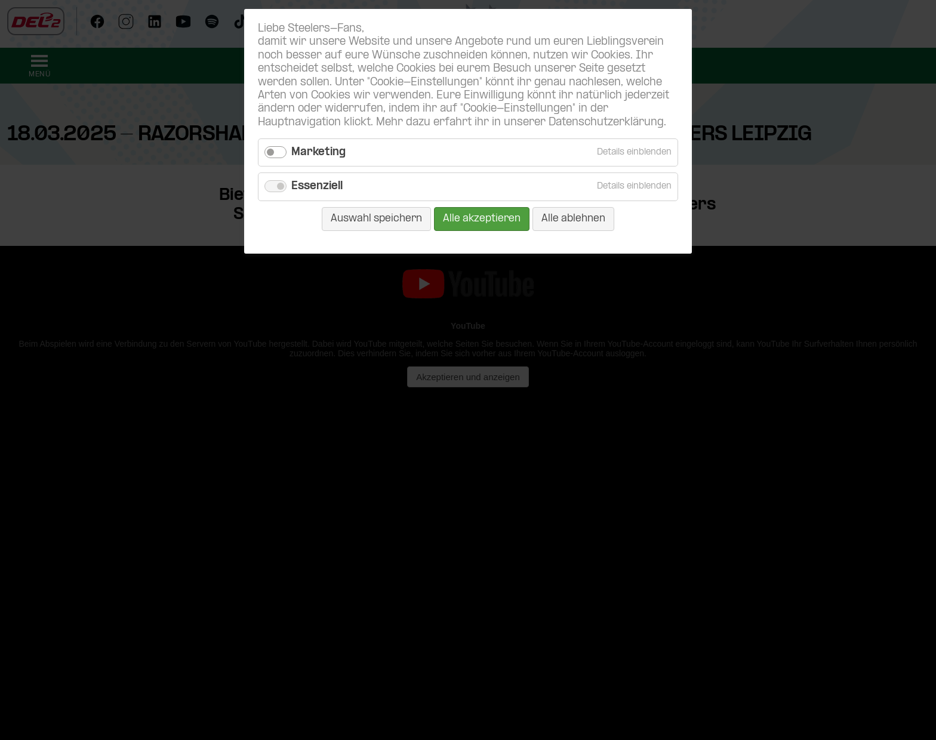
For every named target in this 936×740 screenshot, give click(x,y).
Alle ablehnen (573, 218)
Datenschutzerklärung (606, 122)
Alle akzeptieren (482, 218)
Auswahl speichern (376, 218)
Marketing (318, 152)
